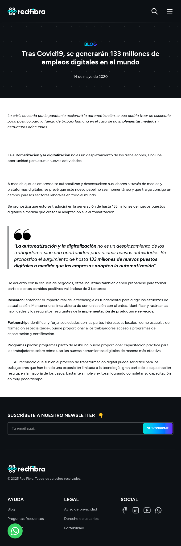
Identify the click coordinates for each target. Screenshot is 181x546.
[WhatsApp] (158, 510)
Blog (11, 509)
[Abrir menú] (169, 11)
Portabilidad (74, 528)
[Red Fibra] (26, 11)
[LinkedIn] (136, 510)
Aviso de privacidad (80, 509)
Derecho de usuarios (81, 518)
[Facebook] (124, 510)
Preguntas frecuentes (26, 518)
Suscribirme (158, 428)
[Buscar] (154, 11)
